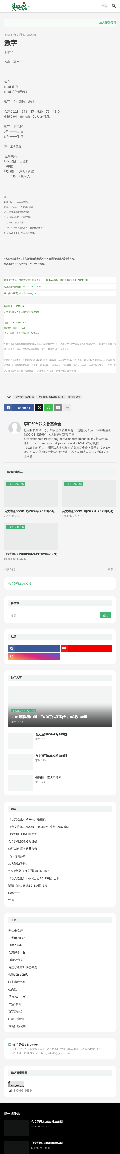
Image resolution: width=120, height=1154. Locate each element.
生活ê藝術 (15, 1004)
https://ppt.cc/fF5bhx (32, 287)
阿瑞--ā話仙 (16, 1018)
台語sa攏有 (15, 960)
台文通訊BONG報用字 (22, 834)
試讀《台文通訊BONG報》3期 (28, 885)
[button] (5, 6)
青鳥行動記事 (17, 1026)
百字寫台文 (15, 1011)
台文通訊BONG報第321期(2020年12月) (31, 554)
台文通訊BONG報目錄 (22, 841)
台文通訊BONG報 (24, 34)
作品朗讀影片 (17, 856)
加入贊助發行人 (18, 863)
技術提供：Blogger (23, 1044)
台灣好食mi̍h (16, 952)
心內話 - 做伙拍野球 (48, 777)
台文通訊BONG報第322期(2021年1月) (87, 511)
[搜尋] (54, 615)
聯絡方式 (14, 893)
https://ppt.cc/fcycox (27, 293)
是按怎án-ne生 (18, 996)
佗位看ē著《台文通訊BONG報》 (29, 871)
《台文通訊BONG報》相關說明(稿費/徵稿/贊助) (39, 826)
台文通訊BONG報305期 (51, 396)
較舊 (111, 569)
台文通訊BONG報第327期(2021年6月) (30, 511)
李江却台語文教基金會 (42, 424)
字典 (11, 900)
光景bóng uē (16, 937)
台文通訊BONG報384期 (51, 755)
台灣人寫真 (15, 945)
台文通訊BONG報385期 (51, 734)
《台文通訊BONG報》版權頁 (27, 819)
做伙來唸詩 (74, 396)
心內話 (12, 989)
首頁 (7, 34)
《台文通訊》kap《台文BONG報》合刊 (34, 878)
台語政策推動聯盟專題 (22, 967)
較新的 (10, 569)
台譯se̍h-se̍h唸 (18, 974)
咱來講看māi (16, 982)
